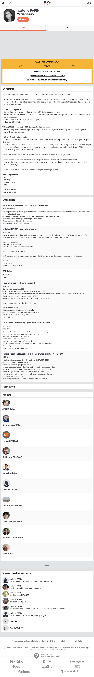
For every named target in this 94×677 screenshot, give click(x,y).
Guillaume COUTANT (12, 457)
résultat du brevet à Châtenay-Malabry (48, 79)
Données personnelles (54, 648)
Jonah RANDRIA (9, 473)
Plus (47, 565)
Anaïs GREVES (8, 408)
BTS (73, 66)
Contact (19, 648)
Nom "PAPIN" (15, 621)
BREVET (47, 66)
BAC (20, 66)
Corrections (44, 650)
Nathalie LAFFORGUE (12, 521)
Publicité (26, 648)
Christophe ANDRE (11, 425)
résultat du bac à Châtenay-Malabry (48, 75)
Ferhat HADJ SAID (10, 441)
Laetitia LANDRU (10, 489)
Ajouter (24, 19)
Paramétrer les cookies (70, 648)
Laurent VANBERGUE (12, 505)
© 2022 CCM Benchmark (58, 650)
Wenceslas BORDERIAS (12, 537)
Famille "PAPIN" (16, 628)
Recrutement (35, 648)
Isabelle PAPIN (16, 579)
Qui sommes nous (10, 648)
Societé (42, 648)
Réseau (70, 27)
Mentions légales (84, 648)
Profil (23, 27)
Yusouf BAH (7, 553)
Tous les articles (34, 650)
